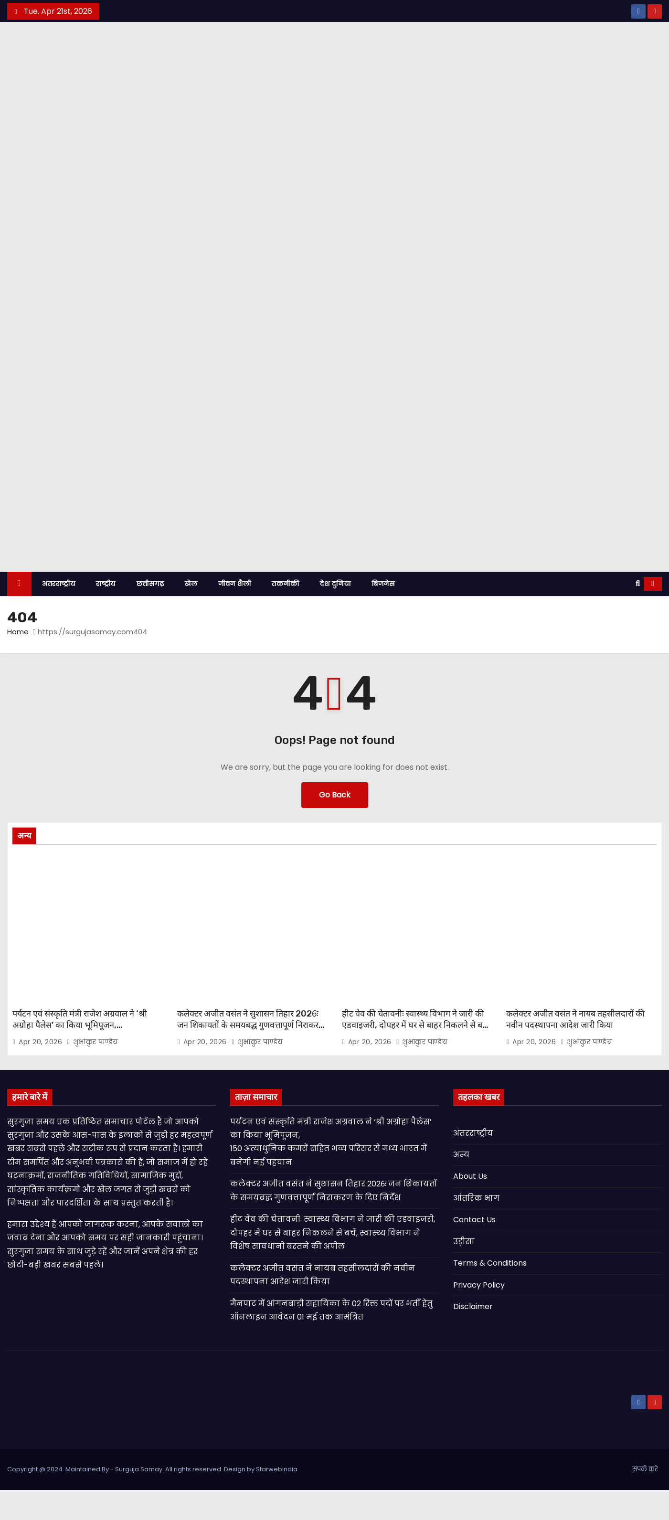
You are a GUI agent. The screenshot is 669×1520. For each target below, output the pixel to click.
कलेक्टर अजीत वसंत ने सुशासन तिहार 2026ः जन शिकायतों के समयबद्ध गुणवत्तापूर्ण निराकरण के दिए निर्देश (251, 1055)
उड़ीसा (464, 1271)
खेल (191, 613)
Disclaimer (473, 1336)
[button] (638, 613)
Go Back (334, 824)
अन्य (461, 1184)
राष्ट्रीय (106, 613)
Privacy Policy (479, 1315)
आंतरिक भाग (476, 1228)
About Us (470, 1206)
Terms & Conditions (490, 1293)
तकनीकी (285, 613)
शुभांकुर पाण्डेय (92, 1072)
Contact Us (474, 1250)
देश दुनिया (335, 613)
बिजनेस (383, 613)
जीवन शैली (234, 613)
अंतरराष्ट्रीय (58, 613)
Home (18, 662)
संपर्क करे (645, 1499)
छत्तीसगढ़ (150, 613)
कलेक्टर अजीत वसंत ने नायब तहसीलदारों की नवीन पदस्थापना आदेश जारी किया (575, 1049)
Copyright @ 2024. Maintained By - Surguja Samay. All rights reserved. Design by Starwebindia (152, 1499)
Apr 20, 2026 (41, 1072)
